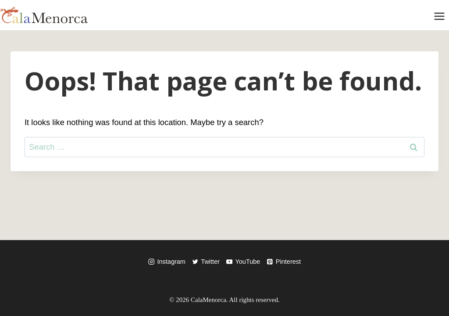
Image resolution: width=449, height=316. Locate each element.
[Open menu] (439, 15)
